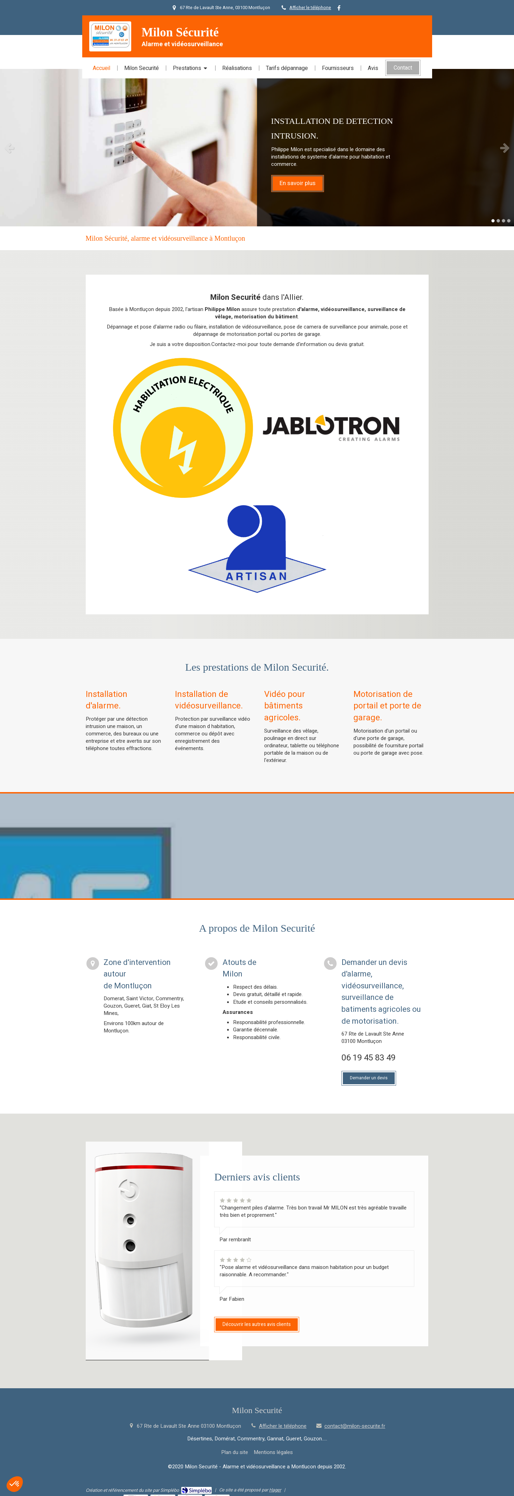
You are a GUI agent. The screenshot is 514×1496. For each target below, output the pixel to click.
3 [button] (503, 221)
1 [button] (493, 221)
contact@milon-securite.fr (354, 1426)
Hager (275, 1490)
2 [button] (498, 221)
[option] (257, 147)
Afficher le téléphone (310, 8)
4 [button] (509, 221)
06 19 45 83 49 (368, 1058)
